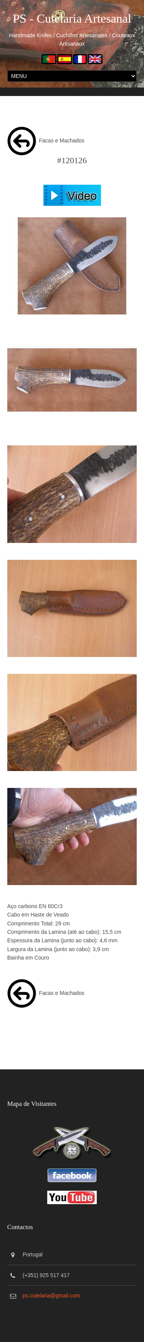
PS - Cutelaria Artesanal (72, 18)
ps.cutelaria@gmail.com (51, 1295)
